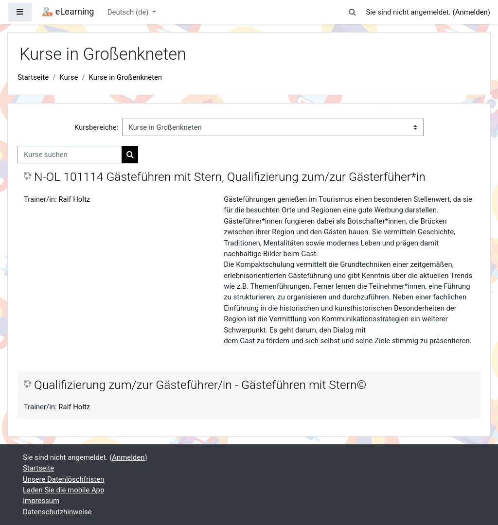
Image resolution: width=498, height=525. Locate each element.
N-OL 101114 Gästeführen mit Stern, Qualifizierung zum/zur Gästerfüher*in (230, 177)
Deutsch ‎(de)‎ (128, 12)
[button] (352, 12)
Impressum (41, 500)
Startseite (33, 77)
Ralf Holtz (74, 199)
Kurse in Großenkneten (125, 77)
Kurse (68, 77)
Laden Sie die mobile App (63, 490)
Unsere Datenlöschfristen (63, 479)
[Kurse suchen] (70, 154)
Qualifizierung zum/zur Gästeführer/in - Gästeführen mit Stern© (200, 385)
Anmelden (471, 12)
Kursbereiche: (96, 127)
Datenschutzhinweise (57, 512)
